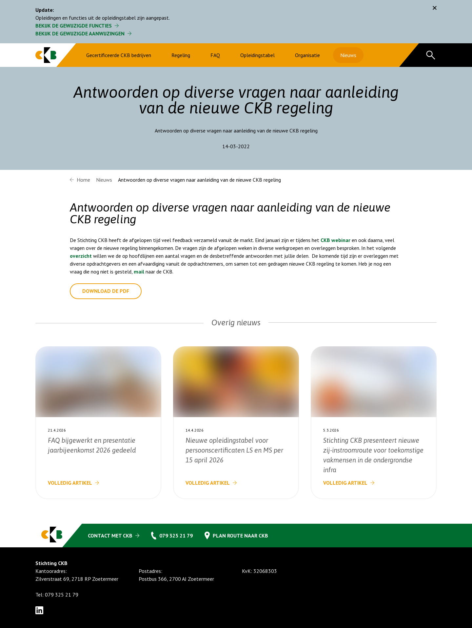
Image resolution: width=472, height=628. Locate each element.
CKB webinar (335, 240)
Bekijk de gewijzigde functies (73, 25)
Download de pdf (105, 291)
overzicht (81, 256)
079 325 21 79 (176, 535)
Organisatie (307, 55)
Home (83, 179)
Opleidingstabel (257, 55)
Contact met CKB (110, 535)
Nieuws (348, 55)
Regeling (180, 55)
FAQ (215, 55)
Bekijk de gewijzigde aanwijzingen (80, 33)
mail (139, 271)
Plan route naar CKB (240, 535)
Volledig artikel (70, 482)
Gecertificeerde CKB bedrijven (118, 55)
